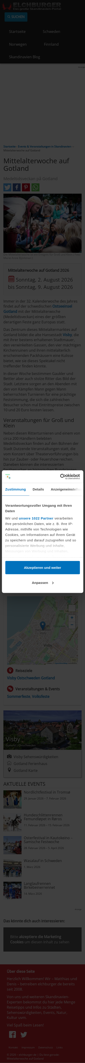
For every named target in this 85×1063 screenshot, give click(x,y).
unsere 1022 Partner (36, 518)
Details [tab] (38, 489)
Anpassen (42, 582)
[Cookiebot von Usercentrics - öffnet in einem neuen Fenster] (60, 477)
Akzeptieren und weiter (42, 568)
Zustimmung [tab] (15, 489)
